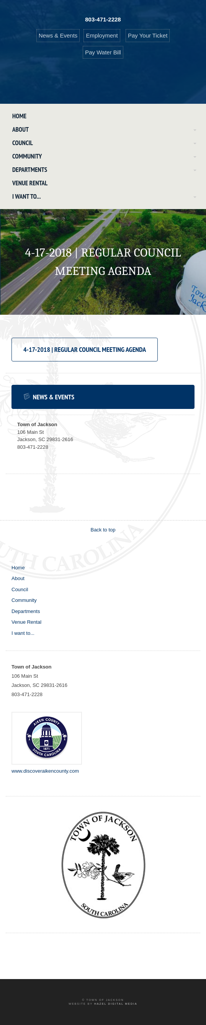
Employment (102, 35)
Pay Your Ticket (147, 35)
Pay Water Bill (103, 52)
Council (22, 143)
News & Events (58, 35)
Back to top (102, 530)
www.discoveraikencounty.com (45, 771)
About (20, 129)
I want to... (26, 196)
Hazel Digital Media (115, 1003)
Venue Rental (29, 183)
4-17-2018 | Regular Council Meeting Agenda (84, 349)
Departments (29, 169)
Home (19, 116)
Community (27, 156)
